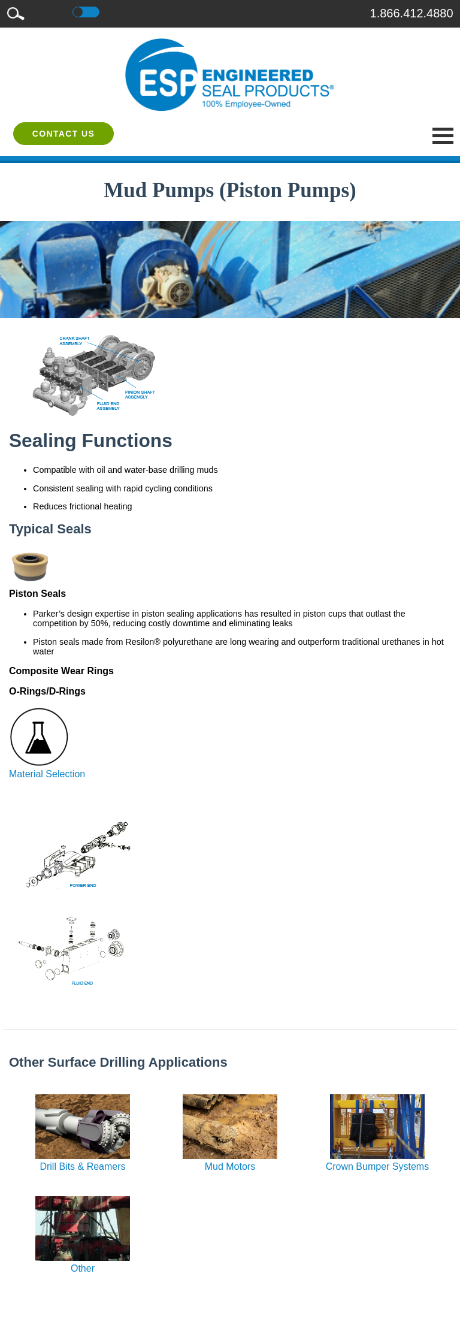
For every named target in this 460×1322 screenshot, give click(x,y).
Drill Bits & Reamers (82, 1161)
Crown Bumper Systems (377, 1161)
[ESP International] (230, 75)
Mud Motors (230, 1161)
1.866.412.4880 (411, 13)
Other (82, 1262)
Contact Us (63, 133)
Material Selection (47, 768)
